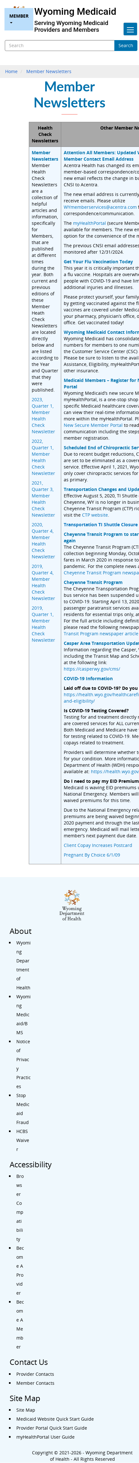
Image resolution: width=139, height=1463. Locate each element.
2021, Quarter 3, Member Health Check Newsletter (43, 499)
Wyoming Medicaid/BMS (23, 1015)
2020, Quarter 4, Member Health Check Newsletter (43, 540)
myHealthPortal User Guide (45, 1437)
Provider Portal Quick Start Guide (51, 1428)
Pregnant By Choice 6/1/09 (92, 855)
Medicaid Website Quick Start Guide (55, 1419)
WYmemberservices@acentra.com (100, 207)
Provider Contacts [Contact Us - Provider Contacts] (35, 1374)
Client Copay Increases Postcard (98, 845)
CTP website (95, 515)
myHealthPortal (89, 223)
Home (11, 71)
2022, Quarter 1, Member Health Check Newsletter (43, 457)
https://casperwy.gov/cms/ (92, 669)
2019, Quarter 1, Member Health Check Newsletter (43, 624)
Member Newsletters (48, 71)
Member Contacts (35, 1383)
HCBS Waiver (22, 1140)
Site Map (25, 1410)
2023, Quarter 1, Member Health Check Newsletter (43, 415)
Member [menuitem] (19, 18)
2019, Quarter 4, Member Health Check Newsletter (43, 582)
